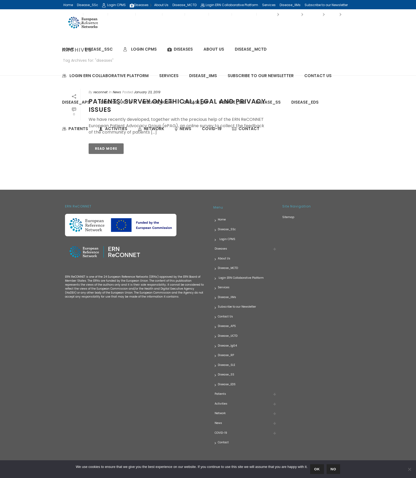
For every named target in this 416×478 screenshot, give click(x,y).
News (183, 128)
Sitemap (288, 217)
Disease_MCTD (251, 49)
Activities (113, 128)
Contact (245, 128)
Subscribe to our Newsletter (261, 75)
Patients (75, 128)
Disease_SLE (232, 102)
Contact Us (318, 75)
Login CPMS (140, 49)
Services (169, 75)
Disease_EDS (305, 102)
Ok (317, 469)
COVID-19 (212, 128)
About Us (213, 49)
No (333, 469)
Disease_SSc (99, 49)
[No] (409, 469)
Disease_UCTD (116, 102)
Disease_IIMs (203, 75)
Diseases (180, 49)
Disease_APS (76, 102)
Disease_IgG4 (157, 102)
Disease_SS (268, 102)
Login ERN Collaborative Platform (105, 75)
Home (68, 49)
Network (151, 128)
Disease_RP (195, 102)
